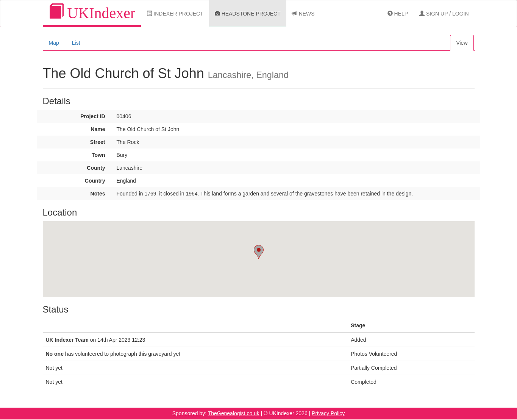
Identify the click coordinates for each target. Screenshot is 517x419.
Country (95, 181)
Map (54, 43)
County (96, 168)
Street (97, 142)
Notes (98, 194)
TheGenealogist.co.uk (233, 413)
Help (397, 14)
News (303, 14)
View (461, 43)
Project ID (92, 116)
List (76, 43)
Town (98, 155)
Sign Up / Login (444, 14)
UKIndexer (92, 13)
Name (98, 129)
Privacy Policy (328, 413)
